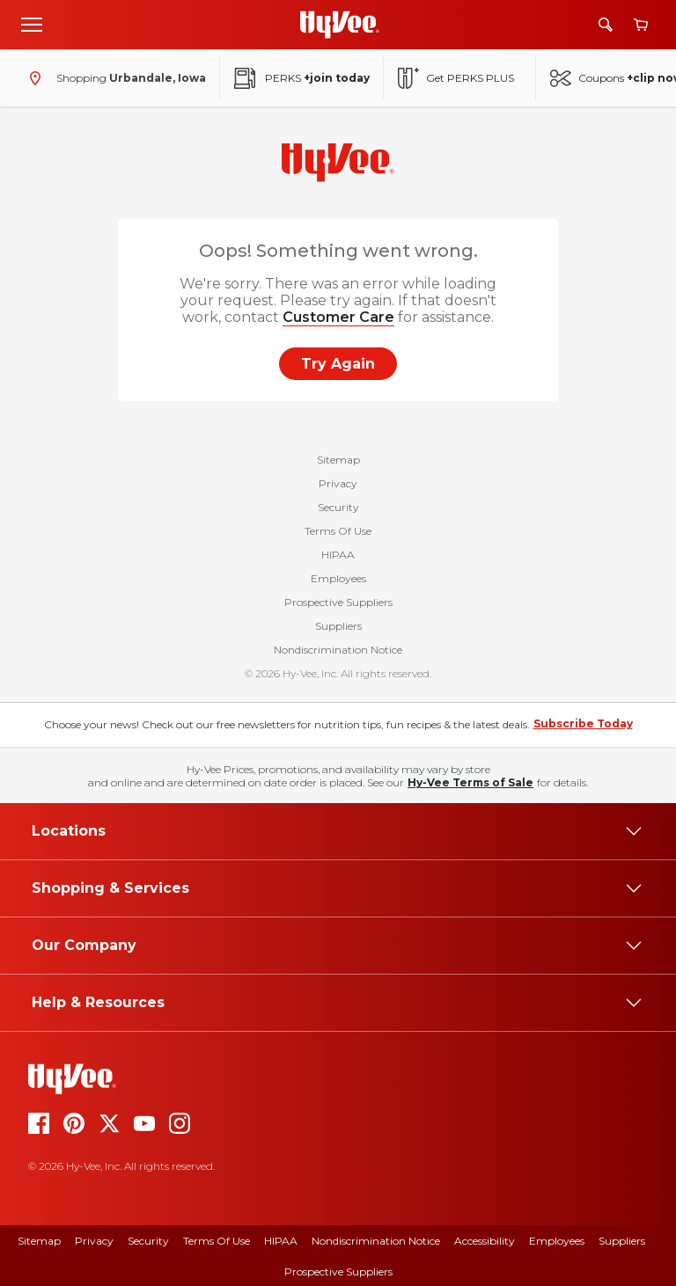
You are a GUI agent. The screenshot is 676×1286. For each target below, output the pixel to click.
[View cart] (641, 25)
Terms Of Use (338, 530)
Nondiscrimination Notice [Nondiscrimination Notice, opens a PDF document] (376, 1240)
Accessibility (484, 1240)
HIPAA (338, 554)
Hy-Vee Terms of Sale (470, 782)
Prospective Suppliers (338, 602)
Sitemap (338, 459)
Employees (338, 578)
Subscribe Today (583, 723)
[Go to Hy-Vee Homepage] (339, 25)
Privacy (338, 483)
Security (338, 507)
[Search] (606, 25)
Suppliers (338, 625)
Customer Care (338, 317)
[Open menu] (31, 23)
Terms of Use (216, 1240)
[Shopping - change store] (113, 78)
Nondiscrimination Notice (338, 649)
